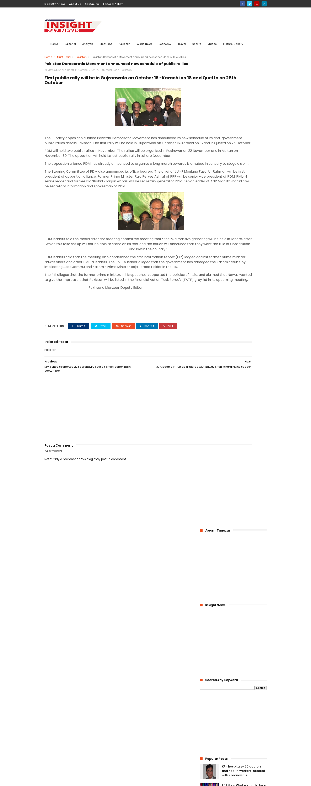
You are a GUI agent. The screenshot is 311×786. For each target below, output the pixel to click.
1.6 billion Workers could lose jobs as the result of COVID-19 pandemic (244, 317)
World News (145, 44)
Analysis (88, 44)
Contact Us (92, 4)
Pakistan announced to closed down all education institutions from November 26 (242, 376)
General (127, 752)
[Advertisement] (191, 23)
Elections (106, 44)
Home (55, 44)
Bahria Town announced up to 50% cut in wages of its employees (243, 336)
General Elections (133, 729)
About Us (75, 4)
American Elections (158, 752)
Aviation (149, 759)
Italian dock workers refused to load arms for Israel (244, 469)
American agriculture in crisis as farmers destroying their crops (244, 433)
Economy (165, 44)
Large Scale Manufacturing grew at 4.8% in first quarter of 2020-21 (243, 415)
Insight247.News (55, 4)
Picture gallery (131, 767)
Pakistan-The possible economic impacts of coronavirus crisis (239, 355)
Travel (182, 44)
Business (128, 736)
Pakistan (125, 44)
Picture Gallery (233, 44)
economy (155, 736)
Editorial (70, 44)
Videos (212, 44)
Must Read (64, 57)
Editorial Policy (113, 4)
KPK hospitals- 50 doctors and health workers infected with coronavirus (243, 298)
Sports (196, 44)
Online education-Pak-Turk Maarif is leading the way (242, 394)
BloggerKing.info (81, 780)
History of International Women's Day (239, 450)
